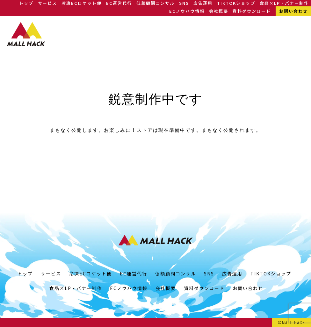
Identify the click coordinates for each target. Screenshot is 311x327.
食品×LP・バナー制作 (284, 3)
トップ (26, 3)
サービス (47, 3)
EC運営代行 (119, 3)
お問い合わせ (293, 11)
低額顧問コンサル (155, 3)
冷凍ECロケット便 (81, 3)
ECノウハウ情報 (187, 11)
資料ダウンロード (252, 11)
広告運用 (203, 3)
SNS (184, 3)
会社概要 (218, 11)
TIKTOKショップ (236, 3)
